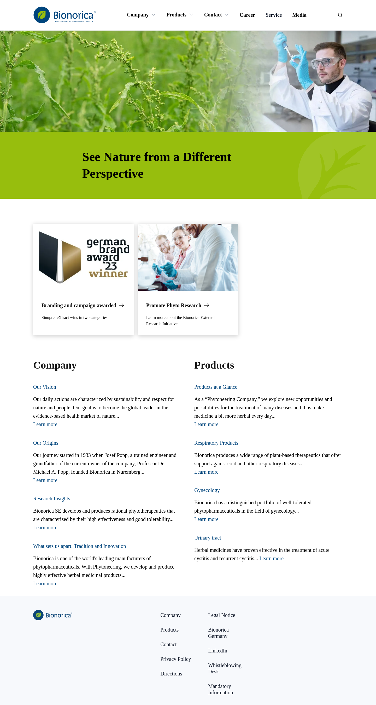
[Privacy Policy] (175, 659)
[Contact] (213, 15)
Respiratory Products (216, 443)
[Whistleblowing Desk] (228, 668)
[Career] (247, 15)
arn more (274, 558)
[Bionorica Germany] (228, 632)
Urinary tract (207, 538)
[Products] (176, 15)
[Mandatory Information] (228, 689)
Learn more (45, 424)
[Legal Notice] (221, 615)
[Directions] (171, 673)
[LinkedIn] (217, 650)
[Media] (299, 15)
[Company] (138, 15)
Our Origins (45, 443)
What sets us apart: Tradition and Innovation (79, 546)
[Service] (273, 15)
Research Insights (51, 498)
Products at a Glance (215, 387)
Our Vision (44, 387)
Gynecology (207, 490)
